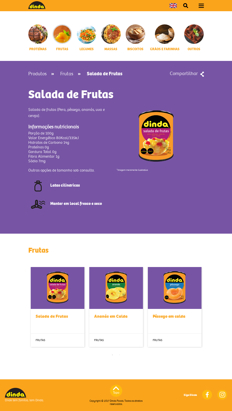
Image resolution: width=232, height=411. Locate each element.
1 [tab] (112, 355)
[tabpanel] (57, 307)
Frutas (66, 74)
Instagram (222, 395)
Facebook (207, 395)
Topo (116, 393)
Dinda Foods (36, 5)
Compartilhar (184, 73)
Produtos (37, 74)
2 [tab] (119, 355)
